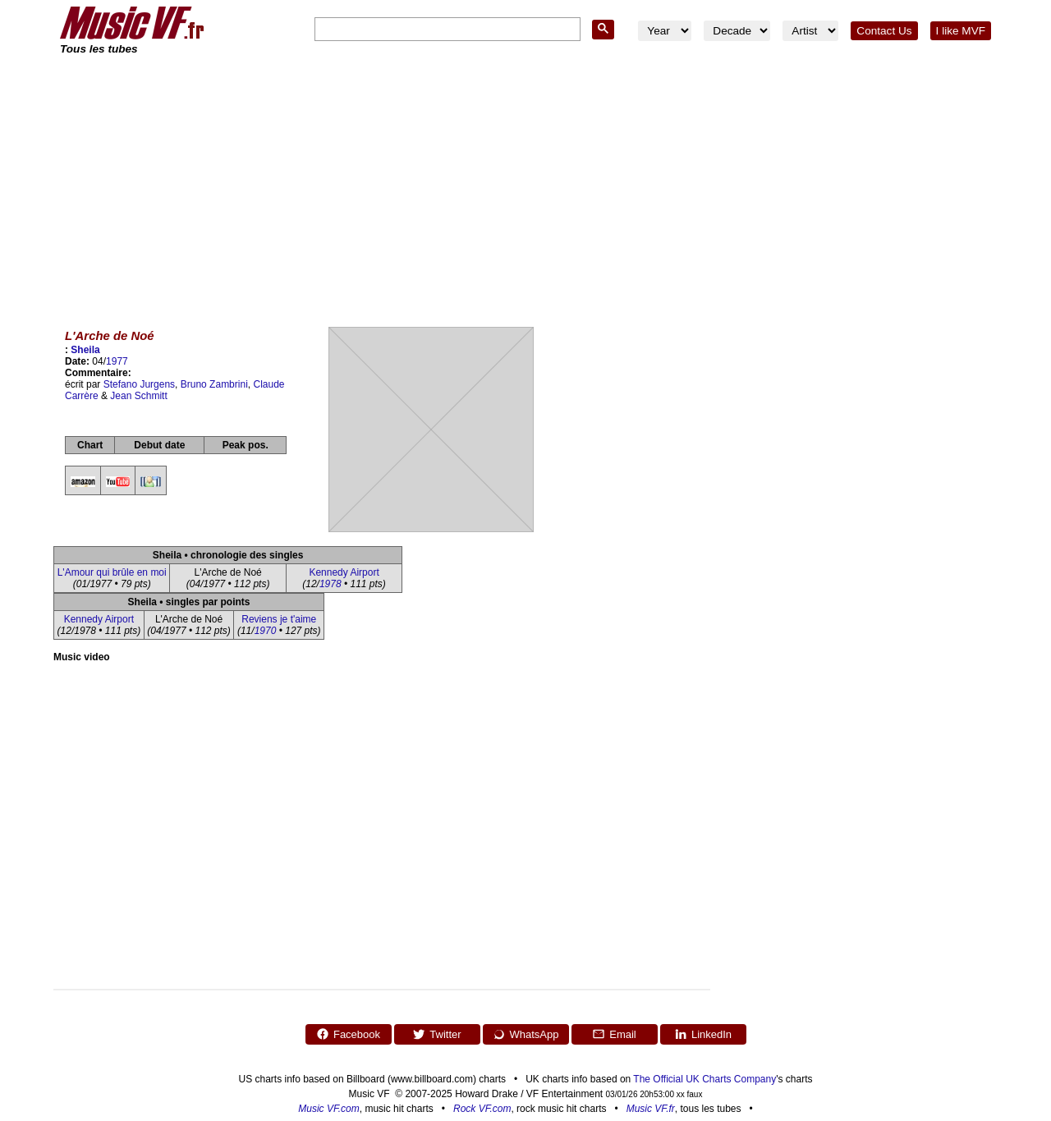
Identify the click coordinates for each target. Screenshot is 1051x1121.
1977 (117, 361)
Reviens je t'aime (278, 619)
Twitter (436, 1034)
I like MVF (960, 31)
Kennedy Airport (344, 572)
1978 (330, 584)
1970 (266, 630)
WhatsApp (526, 1034)
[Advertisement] (525, 181)
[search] (446, 30)
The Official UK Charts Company (704, 1079)
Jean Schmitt (138, 396)
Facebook (348, 1034)
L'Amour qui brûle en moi (112, 572)
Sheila (85, 350)
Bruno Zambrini (214, 384)
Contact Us (883, 31)
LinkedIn (703, 1034)
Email (614, 1034)
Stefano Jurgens (139, 384)
